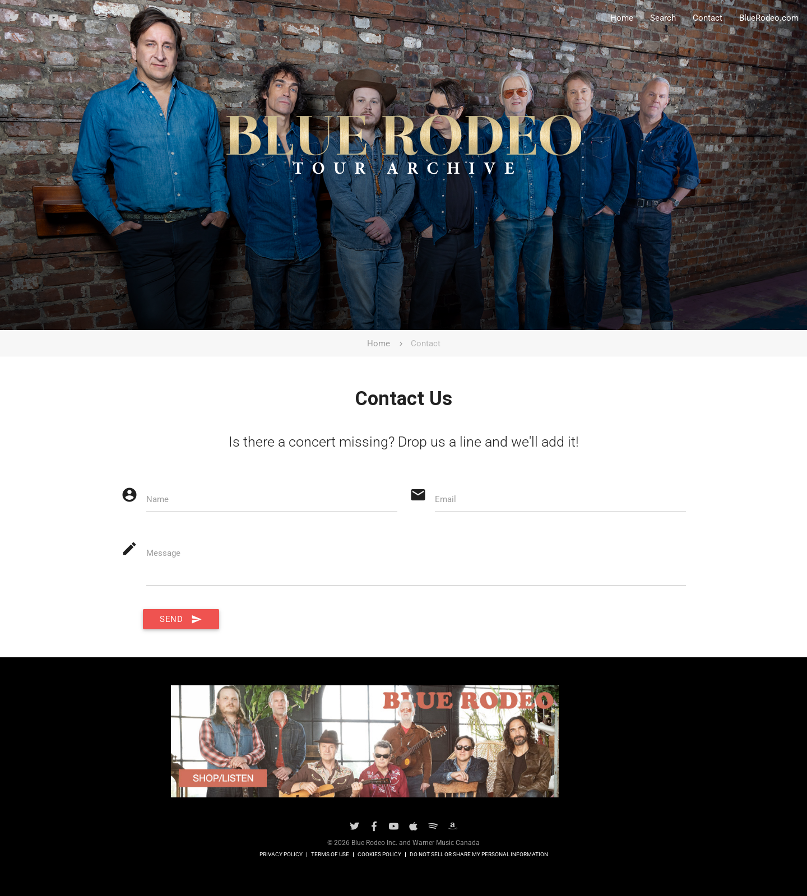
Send (181, 619)
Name (157, 499)
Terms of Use (330, 854)
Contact (707, 18)
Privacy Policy (281, 854)
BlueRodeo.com (769, 18)
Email (445, 499)
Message (163, 553)
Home (621, 18)
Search (663, 18)
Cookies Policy (379, 854)
